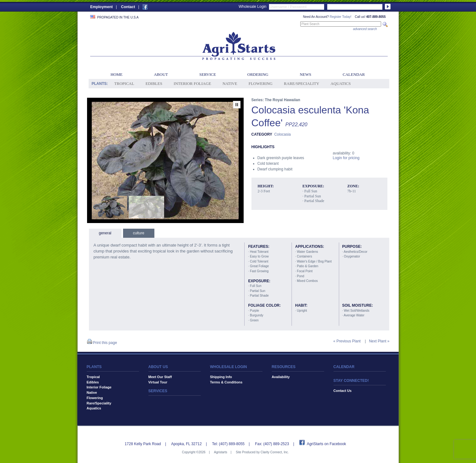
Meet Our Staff (160, 377)
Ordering (257, 74)
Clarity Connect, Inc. (275, 452)
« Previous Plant (346, 341)
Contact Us (343, 391)
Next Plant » (379, 341)
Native (229, 83)
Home (116, 74)
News (305, 74)
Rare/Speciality (301, 83)
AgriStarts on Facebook (326, 444)
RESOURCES (284, 367)
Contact (128, 7)
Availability (281, 377)
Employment (101, 7)
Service (207, 74)
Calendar (354, 74)
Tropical (124, 83)
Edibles (154, 83)
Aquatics (341, 83)
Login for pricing (346, 158)
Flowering (261, 83)
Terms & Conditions (226, 382)
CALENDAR (344, 367)
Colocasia (282, 134)
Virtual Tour (158, 382)
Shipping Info (221, 377)
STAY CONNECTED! (351, 380)
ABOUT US (158, 367)
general (105, 233)
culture (138, 233)
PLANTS (94, 367)
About (161, 74)
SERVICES (157, 391)
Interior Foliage (192, 83)
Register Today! (340, 16)
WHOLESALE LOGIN (228, 367)
